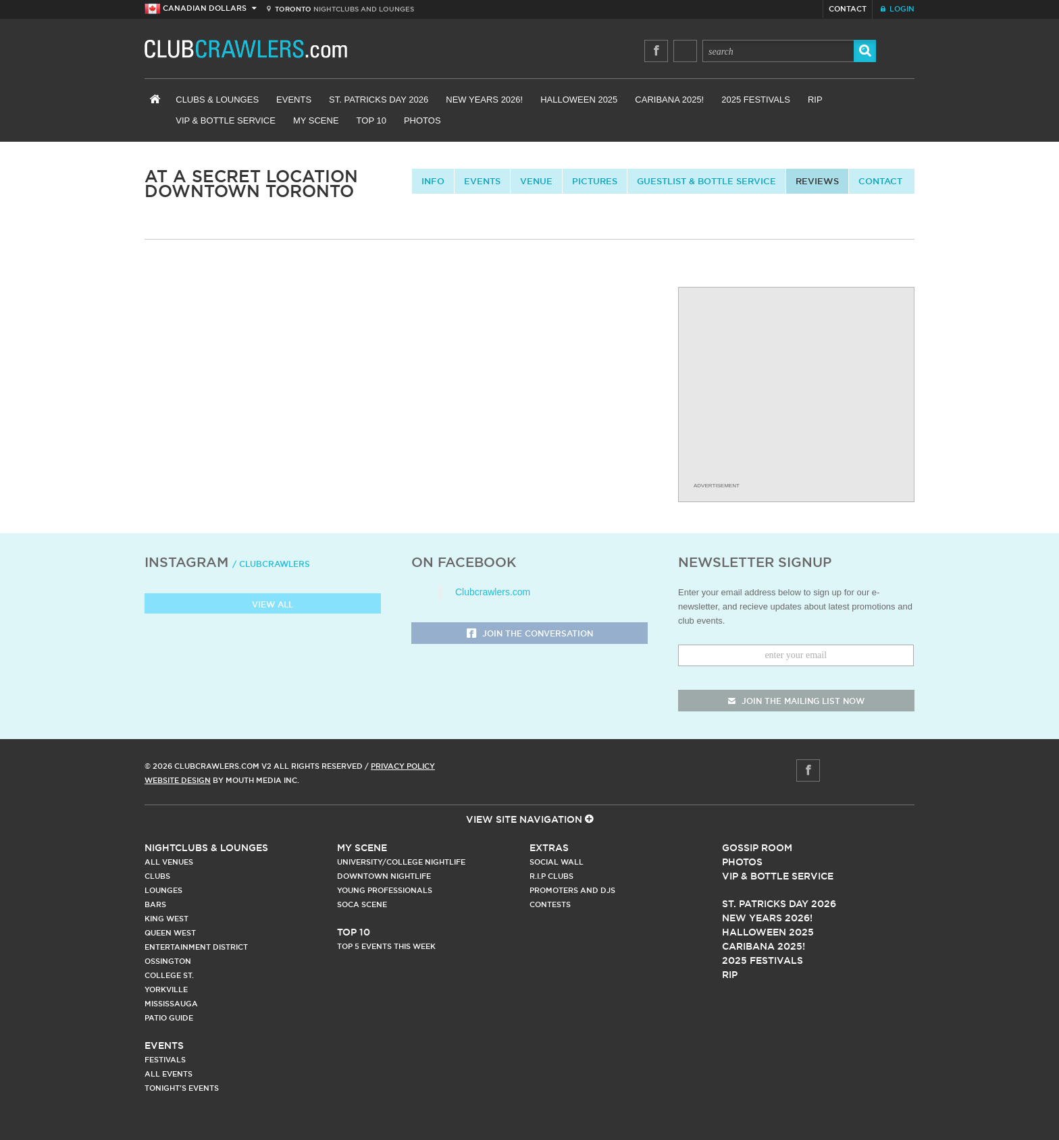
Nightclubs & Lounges (206, 847)
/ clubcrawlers (271, 564)
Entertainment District (196, 947)
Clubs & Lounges (217, 99)
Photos (422, 120)
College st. (169, 975)
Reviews (817, 181)
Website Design (178, 780)
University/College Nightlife (401, 862)
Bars (155, 904)
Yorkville (166, 989)
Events (293, 99)
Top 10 (371, 120)
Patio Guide (169, 1018)
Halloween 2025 (578, 99)
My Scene (316, 120)
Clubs (157, 876)
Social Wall (557, 862)
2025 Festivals (755, 99)
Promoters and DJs (572, 890)
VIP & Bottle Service (226, 120)
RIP (815, 99)
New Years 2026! (484, 99)
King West (166, 919)
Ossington (168, 961)
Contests (550, 904)
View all (263, 605)
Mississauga (171, 1004)
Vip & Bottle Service (777, 876)
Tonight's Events (182, 1088)
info (432, 181)
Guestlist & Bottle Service (706, 181)
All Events (168, 1074)
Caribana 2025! (669, 99)
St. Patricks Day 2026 (378, 99)
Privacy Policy (403, 766)
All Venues (169, 862)
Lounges (163, 890)
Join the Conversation (530, 634)
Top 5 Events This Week (386, 946)
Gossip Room (757, 847)
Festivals (165, 1060)
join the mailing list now (796, 701)
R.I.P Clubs (551, 876)
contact (880, 181)
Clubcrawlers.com (492, 592)
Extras (549, 847)
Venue (536, 181)
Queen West (170, 933)
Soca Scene (362, 904)
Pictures (594, 181)
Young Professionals (384, 890)
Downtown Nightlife (384, 876)
